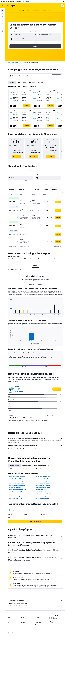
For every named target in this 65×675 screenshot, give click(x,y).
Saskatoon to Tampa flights (42, 485)
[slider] (47, 185)
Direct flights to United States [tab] (41, 467)
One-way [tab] (40, 82)
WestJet (17, 388)
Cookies (27, 1)
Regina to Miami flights (41, 491)
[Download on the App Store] (53, 625)
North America (15, 62)
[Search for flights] (3, 10)
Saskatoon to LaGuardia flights (16, 485)
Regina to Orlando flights (15, 496)
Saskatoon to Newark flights (43, 487)
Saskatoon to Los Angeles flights (17, 487)
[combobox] (13, 31)
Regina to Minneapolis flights (43, 494)
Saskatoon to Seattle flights (42, 500)
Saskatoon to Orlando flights (43, 478)
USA (20, 62)
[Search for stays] (3, 13)
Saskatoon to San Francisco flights (17, 478)
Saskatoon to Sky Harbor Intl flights (17, 491)
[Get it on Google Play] (53, 622)
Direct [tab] (24, 82)
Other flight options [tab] (28, 471)
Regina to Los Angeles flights (16, 494)
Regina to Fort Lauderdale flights (44, 496)
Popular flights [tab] (40, 471)
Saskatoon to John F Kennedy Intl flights (18, 483)
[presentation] (18, 28)
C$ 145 (13, 27)
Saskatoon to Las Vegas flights (43, 481)
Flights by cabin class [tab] (15, 471)
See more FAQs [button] (35, 454)
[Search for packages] (3, 20)
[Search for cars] (3, 16)
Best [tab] (19, 82)
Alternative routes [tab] (14, 467)
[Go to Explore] (3, 23)
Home (9, 62)
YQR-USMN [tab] (31, 284)
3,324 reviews (19, 393)
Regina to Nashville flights (42, 483)
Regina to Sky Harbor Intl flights (16, 489)
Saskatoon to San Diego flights (16, 498)
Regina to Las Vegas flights (15, 481)
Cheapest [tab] (12, 82)
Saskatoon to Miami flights (15, 500)
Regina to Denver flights (41, 498)
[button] (63, 1)
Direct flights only (41, 31)
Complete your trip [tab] (26, 467)
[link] (16, 156)
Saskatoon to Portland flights (43, 489)
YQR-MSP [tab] (35, 265)
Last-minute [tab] (32, 82)
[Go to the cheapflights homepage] (11, 6)
